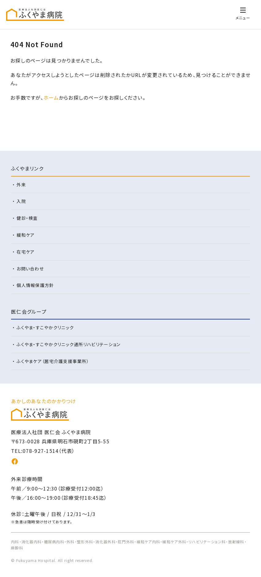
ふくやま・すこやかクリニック (45, 327)
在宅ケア (26, 252)
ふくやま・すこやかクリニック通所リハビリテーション (68, 344)
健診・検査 (27, 218)
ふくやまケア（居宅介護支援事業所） (53, 361)
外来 (21, 185)
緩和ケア (26, 235)
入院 (21, 201)
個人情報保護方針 (35, 285)
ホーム (51, 97)
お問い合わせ (30, 269)
